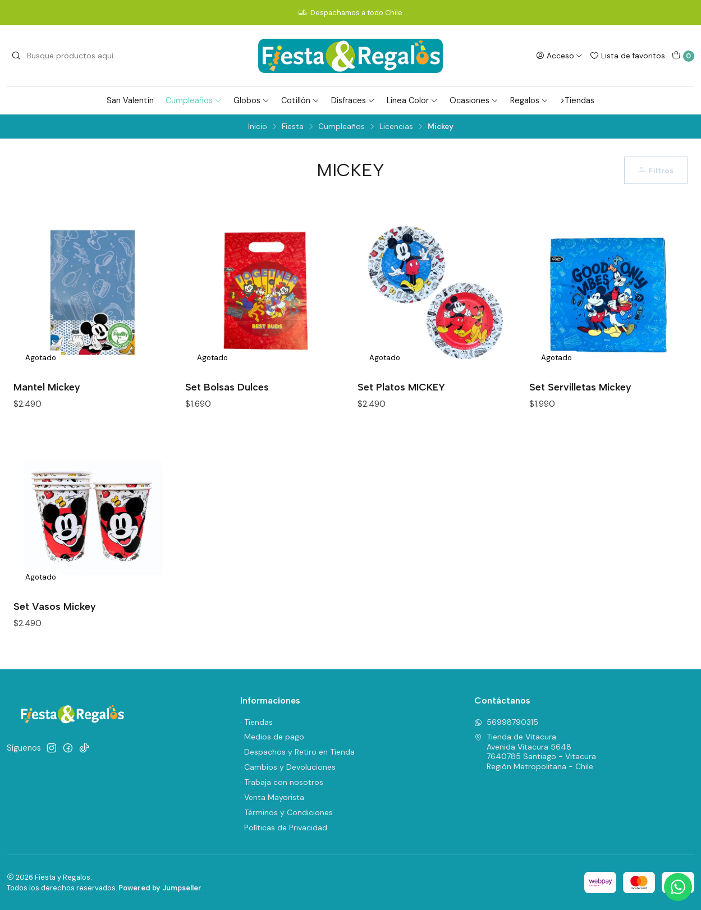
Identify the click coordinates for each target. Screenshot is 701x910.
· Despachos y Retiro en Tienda (297, 752)
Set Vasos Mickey (54, 606)
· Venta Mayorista (272, 797)
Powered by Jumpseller (159, 888)
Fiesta (293, 127)
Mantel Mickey (46, 387)
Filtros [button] (655, 171)
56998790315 (506, 722)
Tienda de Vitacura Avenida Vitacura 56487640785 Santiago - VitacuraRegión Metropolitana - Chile (535, 751)
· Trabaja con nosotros (281, 782)
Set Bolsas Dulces (227, 387)
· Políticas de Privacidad (283, 827)
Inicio (257, 127)
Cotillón (300, 100)
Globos (251, 100)
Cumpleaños (194, 100)
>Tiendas (577, 100)
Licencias (396, 127)
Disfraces (353, 100)
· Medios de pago (272, 737)
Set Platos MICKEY (401, 387)
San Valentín (130, 100)
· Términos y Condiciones (286, 812)
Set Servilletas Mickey (580, 387)
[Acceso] (559, 55)
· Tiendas (256, 722)
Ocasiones (474, 100)
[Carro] (683, 56)
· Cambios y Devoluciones (288, 767)
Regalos (529, 100)
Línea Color (412, 100)
